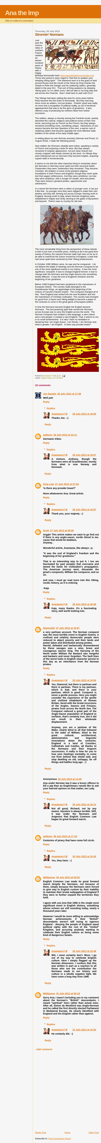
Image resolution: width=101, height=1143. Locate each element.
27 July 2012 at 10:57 (67, 628)
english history (46, 378)
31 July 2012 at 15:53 (84, 1029)
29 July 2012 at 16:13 (84, 804)
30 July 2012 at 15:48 (84, 951)
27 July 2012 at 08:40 (62, 530)
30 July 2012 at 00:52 (68, 877)
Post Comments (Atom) (59, 1138)
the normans (58, 378)
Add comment (44, 1049)
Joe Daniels (49, 393)
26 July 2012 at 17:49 (69, 393)
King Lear (48, 484)
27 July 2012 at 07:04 (67, 484)
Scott (46, 530)
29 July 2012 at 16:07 (84, 455)
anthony (48, 435)
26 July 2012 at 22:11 (65, 435)
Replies (51, 408)
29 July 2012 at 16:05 (84, 414)
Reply (46, 401)
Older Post (94, 1132)
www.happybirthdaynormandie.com (77, 75)
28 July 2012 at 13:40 (69, 779)
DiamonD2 (49, 628)
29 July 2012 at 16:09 (84, 680)
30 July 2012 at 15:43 (84, 856)
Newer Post (40, 1132)
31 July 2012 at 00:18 (68, 993)
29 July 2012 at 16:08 (84, 604)
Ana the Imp (22, 12)
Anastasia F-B (59, 414)
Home (67, 1132)
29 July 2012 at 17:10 (65, 836)
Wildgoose (49, 877)
